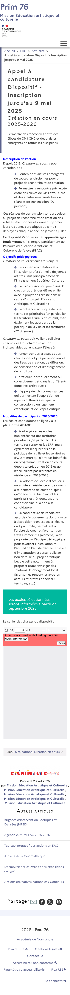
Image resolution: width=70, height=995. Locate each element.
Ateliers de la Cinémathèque (24, 856)
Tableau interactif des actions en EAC (31, 846)
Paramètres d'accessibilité (24, 970)
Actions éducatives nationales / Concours (34, 882)
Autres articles (35, 811)
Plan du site (18, 949)
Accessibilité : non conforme (35, 963)
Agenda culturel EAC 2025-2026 (27, 835)
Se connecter (56, 981)
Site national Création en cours (37, 752)
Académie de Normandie (35, 939)
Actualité (38, 51)
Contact (35, 956)
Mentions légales (48, 949)
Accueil (9, 51)
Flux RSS (58, 970)
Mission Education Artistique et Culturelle (37, 785)
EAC (23, 51)
